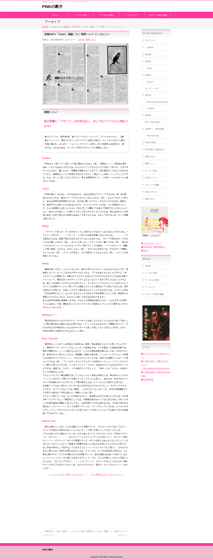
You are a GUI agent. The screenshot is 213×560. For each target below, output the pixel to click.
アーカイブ (150, 287)
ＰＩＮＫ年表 (151, 273)
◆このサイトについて (151, 243)
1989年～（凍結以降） (155, 129)
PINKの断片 (52, 6)
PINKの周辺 (150, 142)
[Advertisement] (85, 504)
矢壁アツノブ (151, 178)
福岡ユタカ (150, 156)
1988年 (148, 115)
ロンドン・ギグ (152, 88)
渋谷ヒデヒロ (151, 192)
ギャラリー (150, 40)
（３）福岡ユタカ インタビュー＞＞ (106, 474)
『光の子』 (150, 82)
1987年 (81, 39)
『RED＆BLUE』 (153, 135)
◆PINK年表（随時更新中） (153, 247)
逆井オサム (150, 199)
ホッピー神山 (151, 171)
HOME (148, 266)
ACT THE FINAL (152, 122)
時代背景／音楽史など (155, 149)
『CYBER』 (150, 108)
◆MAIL (144, 250)
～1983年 (149, 47)
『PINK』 (149, 68)
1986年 (148, 75)
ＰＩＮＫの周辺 (152, 280)
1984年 (148, 54)
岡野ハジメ (90, 39)
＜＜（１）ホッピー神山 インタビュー (65, 474)
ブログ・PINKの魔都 (154, 294)
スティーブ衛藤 (152, 185)
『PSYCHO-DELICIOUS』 (157, 102)
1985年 (148, 61)
